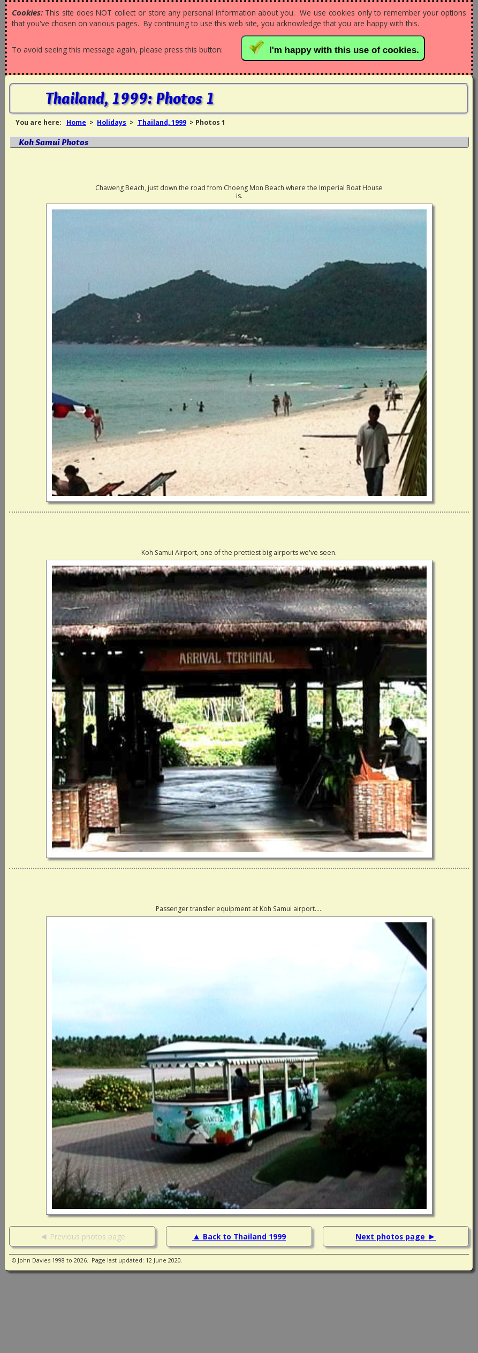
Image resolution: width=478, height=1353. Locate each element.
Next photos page (391, 1236)
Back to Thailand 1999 (244, 1236)
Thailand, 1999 (162, 122)
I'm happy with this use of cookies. (334, 47)
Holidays (111, 122)
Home (76, 122)
